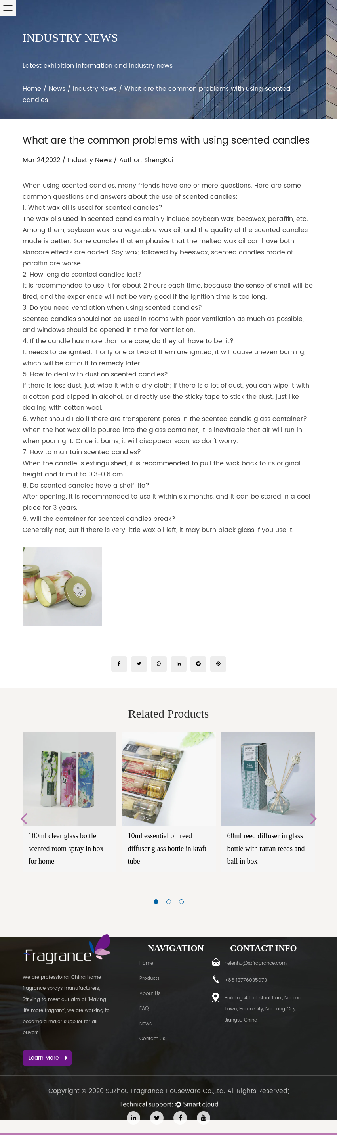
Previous (24, 818)
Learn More (48, 1057)
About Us (149, 993)
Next (314, 818)
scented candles (131, 208)
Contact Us (152, 1039)
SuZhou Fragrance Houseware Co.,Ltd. (165, 1091)
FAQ (144, 1008)
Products (149, 978)
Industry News (95, 89)
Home (32, 89)
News (57, 89)
